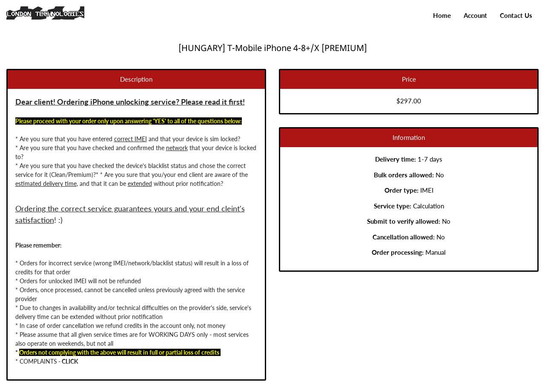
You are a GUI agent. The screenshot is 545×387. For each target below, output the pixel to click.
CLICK (68, 361)
